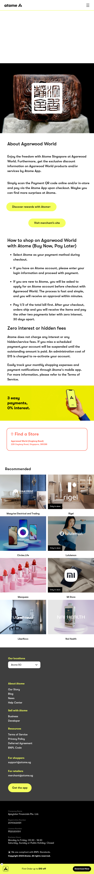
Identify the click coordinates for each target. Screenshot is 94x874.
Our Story (14, 689)
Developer (14, 720)
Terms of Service (17, 734)
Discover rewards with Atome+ (31, 206)
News (11, 698)
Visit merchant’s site (47, 223)
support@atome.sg (19, 762)
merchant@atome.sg (20, 775)
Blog (10, 693)
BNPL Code (15, 747)
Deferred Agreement (20, 743)
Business (13, 716)
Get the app (19, 787)
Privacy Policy (16, 738)
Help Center (15, 702)
